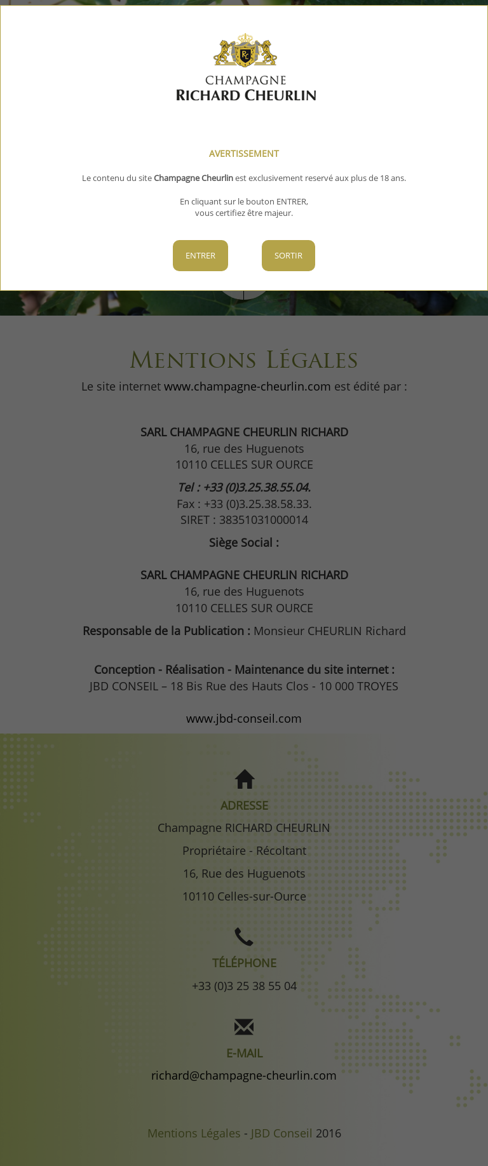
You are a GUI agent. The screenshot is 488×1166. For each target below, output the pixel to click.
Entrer (200, 255)
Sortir (288, 255)
